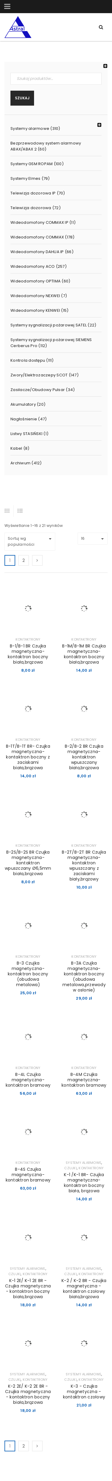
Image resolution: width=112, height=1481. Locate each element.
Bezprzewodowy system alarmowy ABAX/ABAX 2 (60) (45, 146)
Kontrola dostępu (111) (32, 360)
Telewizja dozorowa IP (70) (37, 193)
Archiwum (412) (26, 463)
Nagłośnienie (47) (28, 419)
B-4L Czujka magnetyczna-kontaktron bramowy (28, 1079)
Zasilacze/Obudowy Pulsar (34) (42, 390)
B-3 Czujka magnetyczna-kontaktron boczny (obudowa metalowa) (28, 974)
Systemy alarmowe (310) (35, 128)
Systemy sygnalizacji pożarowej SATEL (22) (53, 325)
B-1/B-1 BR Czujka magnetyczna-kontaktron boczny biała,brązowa (28, 654)
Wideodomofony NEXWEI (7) (38, 296)
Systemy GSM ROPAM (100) (37, 164)
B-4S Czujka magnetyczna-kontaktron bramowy (28, 1174)
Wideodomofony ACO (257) (38, 266)
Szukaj (22, 98)
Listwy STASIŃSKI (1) (29, 434)
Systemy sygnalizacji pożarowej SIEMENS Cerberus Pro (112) (51, 343)
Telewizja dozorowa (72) (35, 208)
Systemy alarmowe (83, 1162)
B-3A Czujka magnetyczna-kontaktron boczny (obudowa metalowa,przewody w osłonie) (84, 976)
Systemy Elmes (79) (30, 178)
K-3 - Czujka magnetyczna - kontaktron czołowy (84, 1391)
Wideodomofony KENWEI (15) (39, 310)
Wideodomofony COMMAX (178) (42, 237)
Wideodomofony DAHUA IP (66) (41, 252)
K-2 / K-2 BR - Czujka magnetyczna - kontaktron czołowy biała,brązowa (84, 1289)
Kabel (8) (19, 448)
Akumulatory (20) (27, 404)
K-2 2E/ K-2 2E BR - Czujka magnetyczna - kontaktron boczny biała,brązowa (28, 1394)
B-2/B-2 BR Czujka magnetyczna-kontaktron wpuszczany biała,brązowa (84, 757)
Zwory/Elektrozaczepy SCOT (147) (44, 375)
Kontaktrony (28, 639)
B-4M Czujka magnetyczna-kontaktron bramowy (84, 1079)
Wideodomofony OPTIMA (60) (40, 281)
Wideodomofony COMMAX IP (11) (43, 222)
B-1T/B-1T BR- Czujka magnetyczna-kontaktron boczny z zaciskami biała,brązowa (28, 757)
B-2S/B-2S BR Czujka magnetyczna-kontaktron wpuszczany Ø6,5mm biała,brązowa (28, 863)
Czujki (70, 1168)
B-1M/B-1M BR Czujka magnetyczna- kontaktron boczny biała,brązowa (84, 654)
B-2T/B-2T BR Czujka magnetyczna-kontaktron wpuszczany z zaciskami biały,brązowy (84, 865)
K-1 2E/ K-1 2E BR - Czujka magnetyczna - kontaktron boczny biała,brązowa (28, 1289)
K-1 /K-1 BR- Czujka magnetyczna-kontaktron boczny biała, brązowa (84, 1183)
